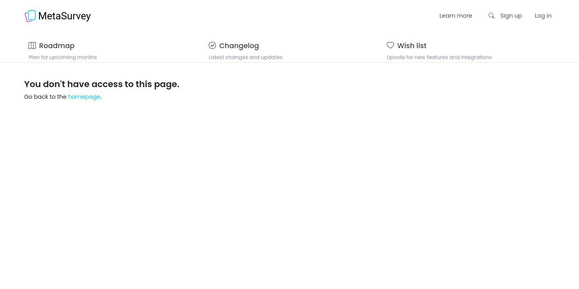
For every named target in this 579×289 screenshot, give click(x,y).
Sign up (511, 16)
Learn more (455, 16)
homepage (84, 107)
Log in (543, 16)
